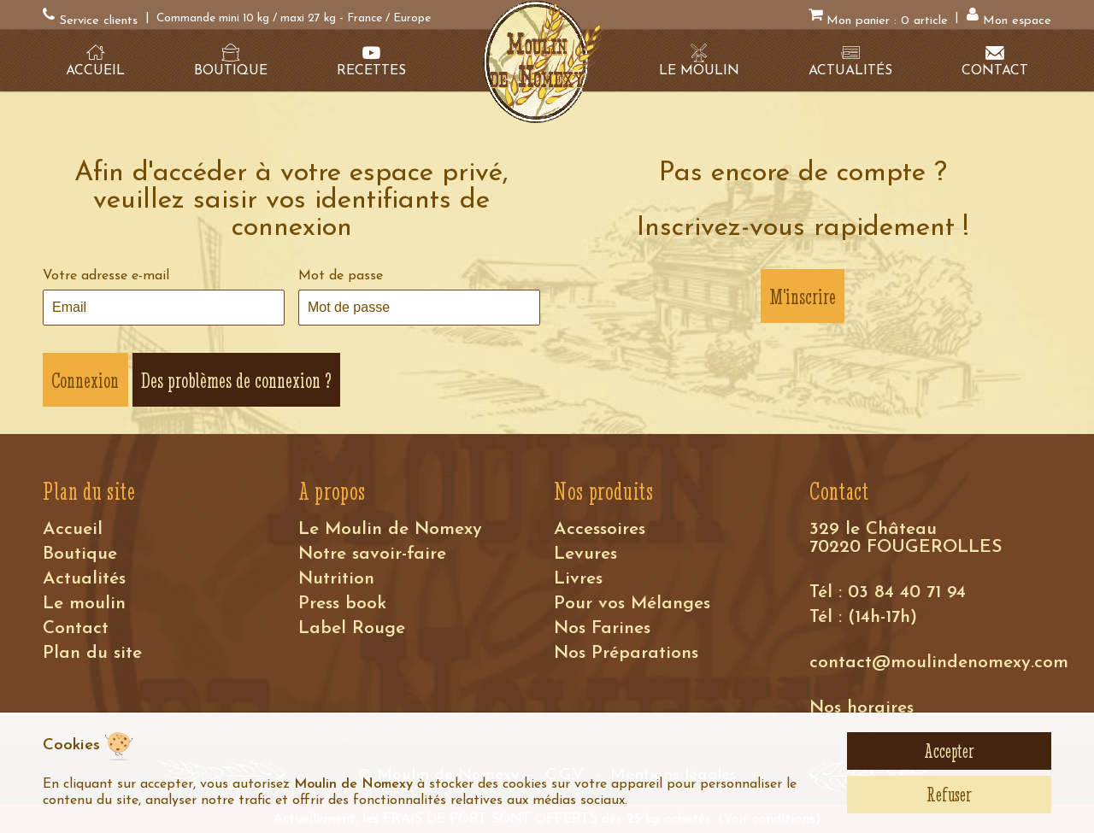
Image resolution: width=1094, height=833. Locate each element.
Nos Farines (602, 628)
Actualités (84, 579)
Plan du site (92, 653)
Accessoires (599, 529)
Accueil (73, 529)
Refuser (949, 795)
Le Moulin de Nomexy (390, 529)
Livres (578, 579)
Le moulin (84, 604)
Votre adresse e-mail (106, 276)
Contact (76, 628)
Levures (585, 554)
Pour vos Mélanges (632, 604)
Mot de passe (340, 276)
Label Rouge (351, 628)
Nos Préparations (626, 653)
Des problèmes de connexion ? (236, 380)
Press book (342, 604)
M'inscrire (802, 296)
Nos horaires (861, 708)
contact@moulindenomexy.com (938, 663)
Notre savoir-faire (372, 554)
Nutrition (336, 579)
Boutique (80, 554)
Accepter (949, 751)
